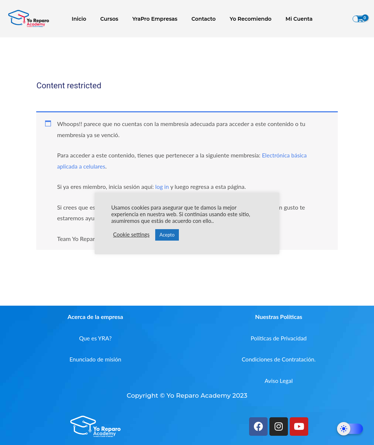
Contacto (196, 19)
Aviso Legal (278, 380)
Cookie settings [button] (131, 234)
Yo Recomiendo (240, 19)
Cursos (110, 19)
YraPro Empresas (151, 19)
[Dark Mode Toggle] (350, 429)
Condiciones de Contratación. (279, 359)
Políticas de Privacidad (278, 337)
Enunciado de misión (95, 359)
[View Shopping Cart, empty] (360, 19)
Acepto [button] (167, 235)
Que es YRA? (95, 337)
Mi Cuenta (284, 19)
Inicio (83, 19)
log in (162, 186)
